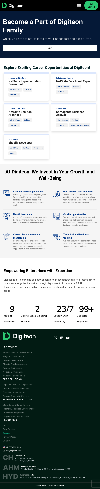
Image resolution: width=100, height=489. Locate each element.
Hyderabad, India (27, 475)
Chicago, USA (21, 456)
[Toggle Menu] (79, 5)
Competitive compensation (28, 191)
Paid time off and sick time (78, 191)
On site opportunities (74, 214)
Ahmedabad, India (28, 466)
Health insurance (22, 214)
